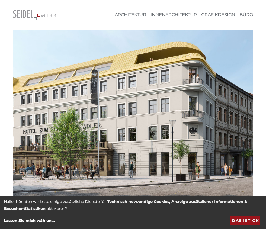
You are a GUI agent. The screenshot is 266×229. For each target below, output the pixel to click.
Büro (246, 14)
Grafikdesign (218, 14)
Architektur (130, 14)
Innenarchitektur (173, 14)
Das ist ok (245, 220)
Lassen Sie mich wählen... (29, 220)
